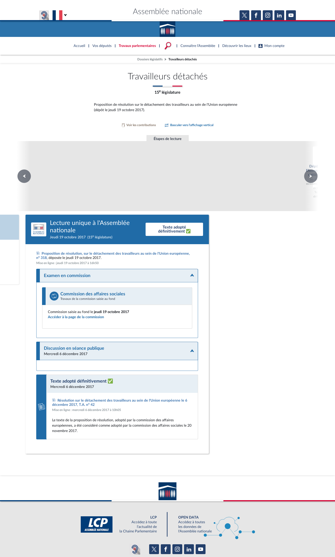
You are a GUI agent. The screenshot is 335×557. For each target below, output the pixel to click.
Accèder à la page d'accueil (167, 27)
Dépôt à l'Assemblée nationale (106, 161)
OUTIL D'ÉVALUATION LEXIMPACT (233, 532)
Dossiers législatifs (150, 59)
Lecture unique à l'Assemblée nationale (167, 165)
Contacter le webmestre (184, 542)
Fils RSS (207, 542)
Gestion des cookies (227, 542)
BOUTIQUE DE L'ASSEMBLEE (95, 532)
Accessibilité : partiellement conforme (143, 542)
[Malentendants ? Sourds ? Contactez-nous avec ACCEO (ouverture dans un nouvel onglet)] (134, 519)
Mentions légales (106, 542)
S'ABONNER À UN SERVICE (185, 532)
